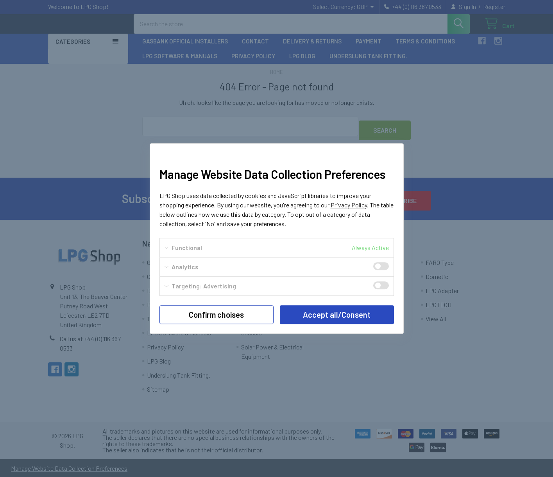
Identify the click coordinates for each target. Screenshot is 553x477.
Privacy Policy (349, 205)
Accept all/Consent (336, 314)
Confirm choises (216, 314)
